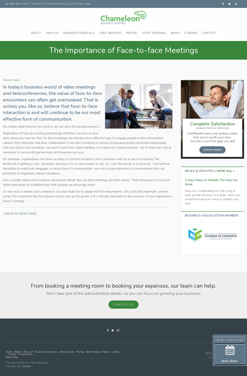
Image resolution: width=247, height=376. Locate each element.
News (175, 33)
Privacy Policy (25, 354)
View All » (226, 171)
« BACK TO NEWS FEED (20, 214)
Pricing (131, 33)
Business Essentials (79, 33)
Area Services (110, 33)
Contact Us (123, 304)
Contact (209, 33)
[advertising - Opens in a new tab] (212, 235)
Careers (190, 33)
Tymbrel (26, 366)
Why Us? (52, 33)
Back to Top (12, 357)
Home (9, 351)
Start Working (154, 33)
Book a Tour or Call (229, 340)
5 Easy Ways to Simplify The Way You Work (211, 182)
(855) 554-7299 (18, 4)
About (36, 33)
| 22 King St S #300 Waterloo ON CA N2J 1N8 (59, 4)
